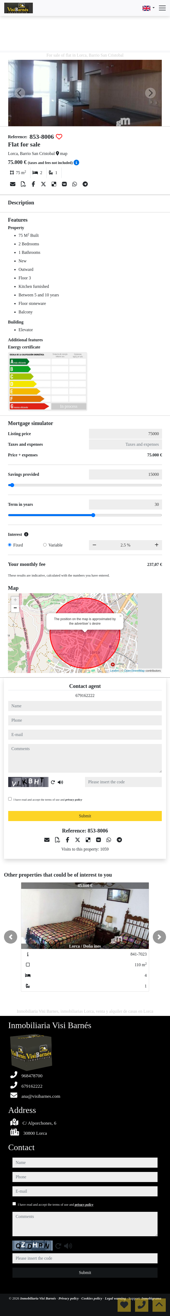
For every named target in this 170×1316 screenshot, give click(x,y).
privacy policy (73, 799)
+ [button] (15, 600)
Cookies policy (92, 1298)
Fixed (18, 545)
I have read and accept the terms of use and (48, 799)
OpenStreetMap (134, 670)
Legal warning (116, 1298)
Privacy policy (69, 1298)
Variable (55, 545)
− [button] (15, 608)
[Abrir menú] (162, 8)
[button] (10, 937)
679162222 (85, 695)
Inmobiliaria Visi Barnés (38, 1298)
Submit (85, 816)
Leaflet (114, 670)
